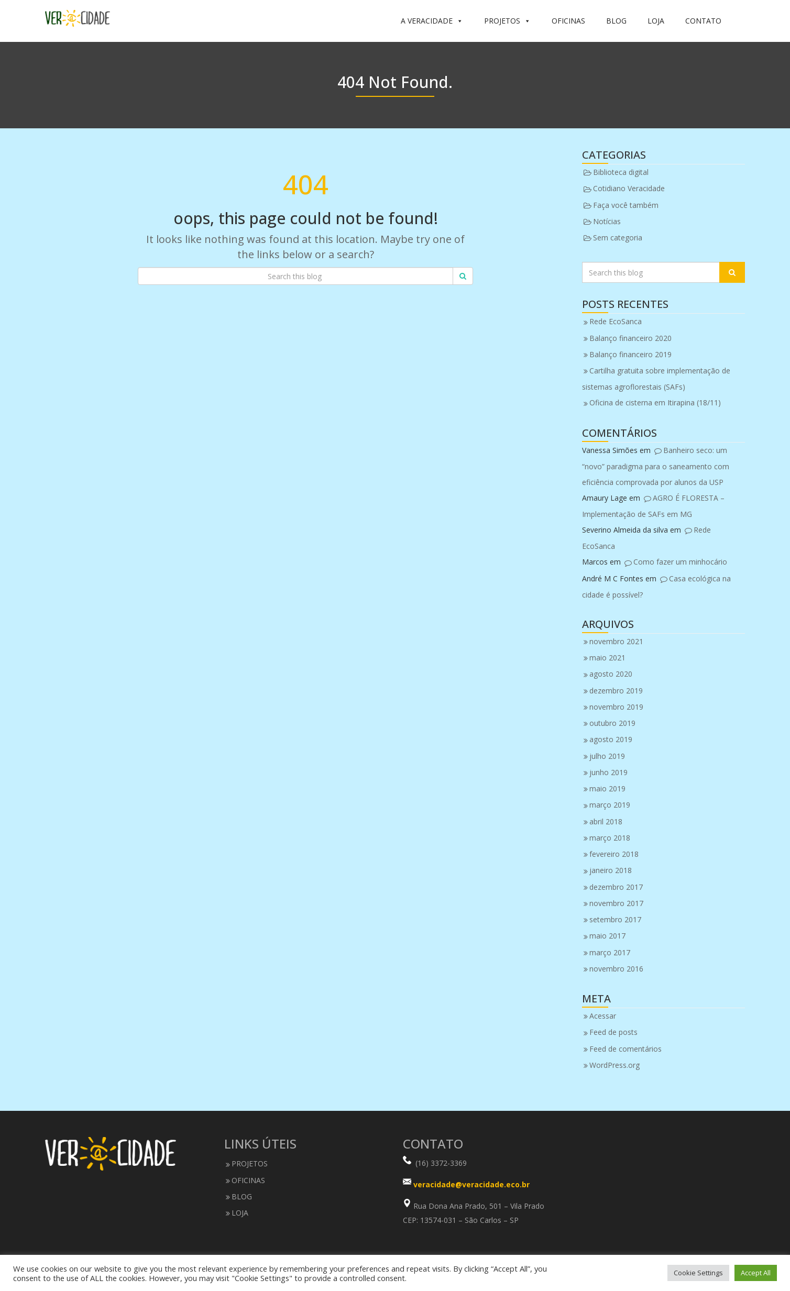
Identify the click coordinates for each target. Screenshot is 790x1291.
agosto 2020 (610, 674)
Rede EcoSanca (615, 321)
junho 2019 (608, 772)
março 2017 (609, 952)
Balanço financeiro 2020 (630, 338)
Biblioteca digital (621, 172)
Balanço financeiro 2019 (630, 354)
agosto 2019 (610, 739)
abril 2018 (605, 821)
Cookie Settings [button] (698, 1272)
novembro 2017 (616, 903)
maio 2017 (607, 936)
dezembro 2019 (616, 691)
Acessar (602, 1016)
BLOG (616, 21)
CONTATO (703, 21)
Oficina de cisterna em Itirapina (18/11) (655, 402)
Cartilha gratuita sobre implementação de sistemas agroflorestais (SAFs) (656, 379)
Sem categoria (617, 237)
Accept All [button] (756, 1272)
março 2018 (609, 838)
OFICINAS (568, 21)
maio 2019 (607, 788)
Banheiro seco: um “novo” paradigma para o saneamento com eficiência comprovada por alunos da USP (655, 466)
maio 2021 (607, 658)
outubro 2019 (612, 723)
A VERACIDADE (432, 21)
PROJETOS (507, 21)
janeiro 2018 (610, 870)
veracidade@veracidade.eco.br (471, 1185)
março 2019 (609, 805)
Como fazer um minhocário (680, 562)
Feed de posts (613, 1032)
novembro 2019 (616, 707)
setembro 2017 (615, 919)
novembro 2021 (616, 641)
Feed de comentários (625, 1049)
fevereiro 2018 (614, 854)
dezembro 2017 (616, 887)
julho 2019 (607, 756)
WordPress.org (614, 1065)
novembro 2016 (616, 969)
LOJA (656, 21)
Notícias (607, 221)
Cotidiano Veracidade (629, 188)
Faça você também (626, 205)
